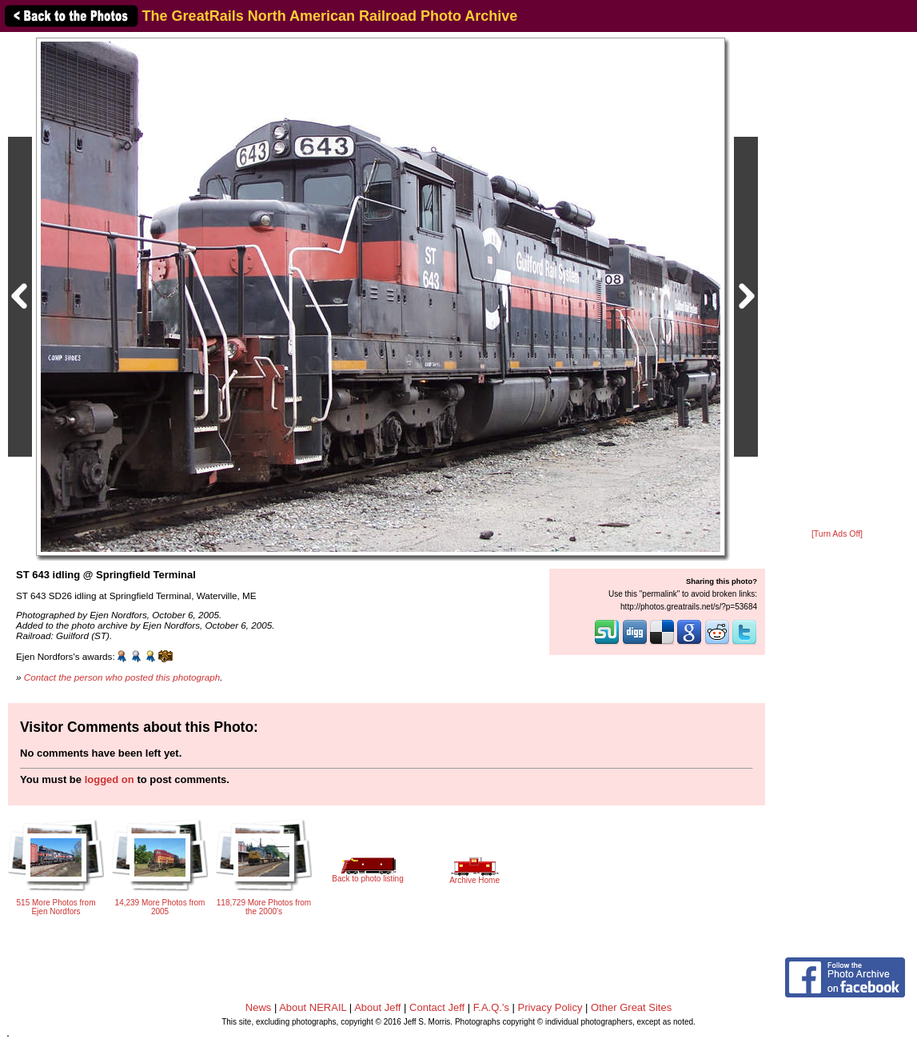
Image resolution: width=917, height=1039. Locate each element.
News (258, 1007)
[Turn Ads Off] (837, 533)
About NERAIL (312, 1007)
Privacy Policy (550, 1007)
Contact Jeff (436, 1007)
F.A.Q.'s (491, 1007)
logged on (109, 779)
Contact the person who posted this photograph (122, 677)
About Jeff (377, 1007)
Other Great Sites (631, 1007)
